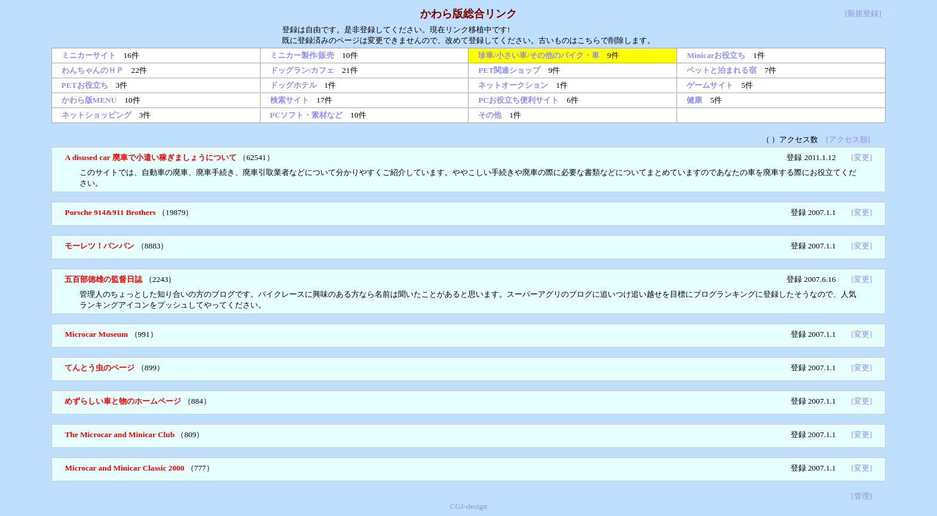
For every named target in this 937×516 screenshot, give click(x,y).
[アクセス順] (848, 139)
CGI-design (468, 506)
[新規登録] (863, 13)
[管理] (861, 496)
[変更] (862, 157)
